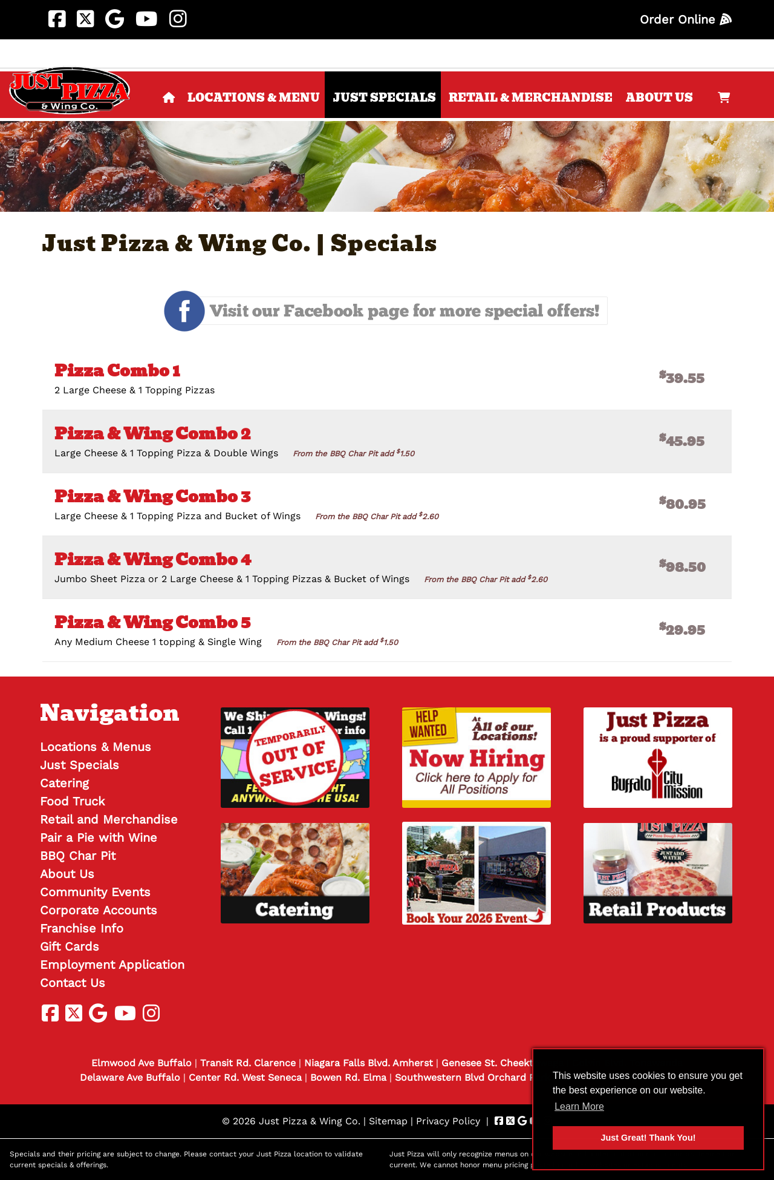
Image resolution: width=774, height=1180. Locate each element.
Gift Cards (69, 946)
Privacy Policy (448, 1121)
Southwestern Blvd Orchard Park (472, 1077)
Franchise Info (81, 928)
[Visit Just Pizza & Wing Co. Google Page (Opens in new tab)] (114, 19)
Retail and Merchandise (109, 819)
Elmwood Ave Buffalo (141, 1063)
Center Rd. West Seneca (245, 1077)
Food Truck (72, 801)
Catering (64, 783)
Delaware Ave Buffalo (130, 1077)
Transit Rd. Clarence (248, 1063)
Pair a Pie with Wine (98, 837)
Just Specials (384, 98)
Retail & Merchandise (531, 98)
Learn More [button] (579, 1106)
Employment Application (112, 964)
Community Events (95, 892)
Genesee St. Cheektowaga (502, 1063)
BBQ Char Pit (77, 855)
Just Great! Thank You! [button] (648, 1137)
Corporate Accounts (98, 910)
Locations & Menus (95, 746)
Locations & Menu (253, 98)
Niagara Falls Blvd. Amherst (368, 1063)
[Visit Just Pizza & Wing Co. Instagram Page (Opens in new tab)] (177, 19)
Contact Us (72, 982)
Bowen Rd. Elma (348, 1077)
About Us (659, 98)
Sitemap (388, 1121)
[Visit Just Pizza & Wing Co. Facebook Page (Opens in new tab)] (56, 19)
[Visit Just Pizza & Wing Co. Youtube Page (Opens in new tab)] (146, 19)
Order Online (686, 19)
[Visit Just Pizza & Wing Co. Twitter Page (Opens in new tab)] (85, 19)
